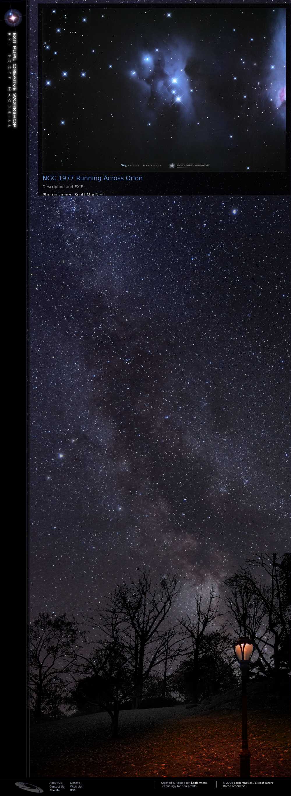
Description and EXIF (63, 187)
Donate (75, 782)
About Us (56, 782)
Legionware (199, 782)
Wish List (76, 786)
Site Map (55, 790)
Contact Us (57, 786)
